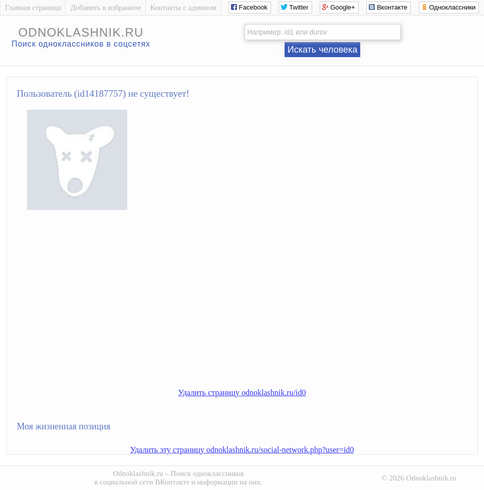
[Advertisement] (252, 307)
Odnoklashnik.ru (138, 473)
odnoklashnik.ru (80, 32)
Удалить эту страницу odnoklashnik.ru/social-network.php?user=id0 (242, 449)
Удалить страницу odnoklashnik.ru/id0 (242, 392)
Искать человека (323, 50)
